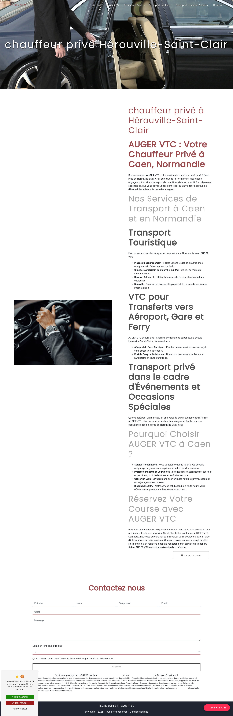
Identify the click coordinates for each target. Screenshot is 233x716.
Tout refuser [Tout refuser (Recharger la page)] (19, 703)
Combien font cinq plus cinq (47, 645)
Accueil (96, 5)
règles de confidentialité (110, 675)
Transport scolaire (159, 5)
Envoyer (116, 667)
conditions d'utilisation (141, 675)
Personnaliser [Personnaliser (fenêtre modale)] (19, 708)
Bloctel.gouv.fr (182, 688)
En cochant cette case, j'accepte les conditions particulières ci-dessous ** (74, 658)
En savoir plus (191, 555)
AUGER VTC (18, 5)
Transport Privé (133, 5)
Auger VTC (112, 5)
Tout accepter (19, 697)
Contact (218, 5)
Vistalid (91, 711)
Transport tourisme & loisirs (191, 5)
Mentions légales (138, 711)
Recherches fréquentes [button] (116, 706)
